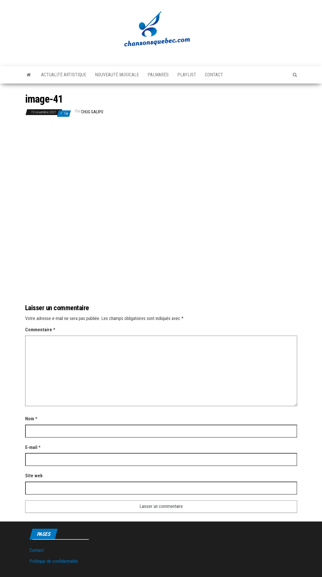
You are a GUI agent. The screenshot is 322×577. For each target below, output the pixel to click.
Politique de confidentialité (54, 561)
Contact (214, 74)
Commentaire (40, 329)
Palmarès (158, 74)
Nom (31, 418)
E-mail (33, 447)
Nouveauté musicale (117, 74)
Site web (34, 475)
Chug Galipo (92, 112)
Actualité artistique (63, 74)
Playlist (186, 74)
